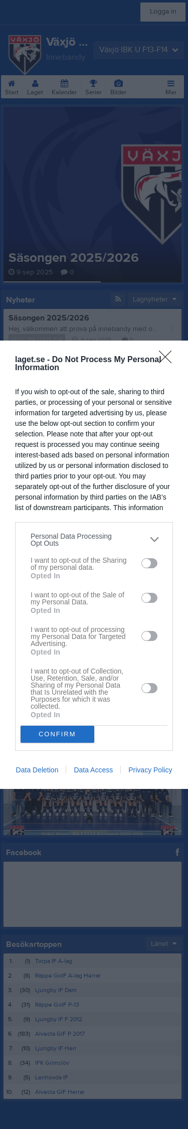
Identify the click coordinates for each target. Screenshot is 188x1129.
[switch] (149, 563)
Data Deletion (37, 770)
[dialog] (94, 564)
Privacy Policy (150, 770)
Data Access (93, 770)
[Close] (168, 359)
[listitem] (94, 539)
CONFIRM (57, 733)
